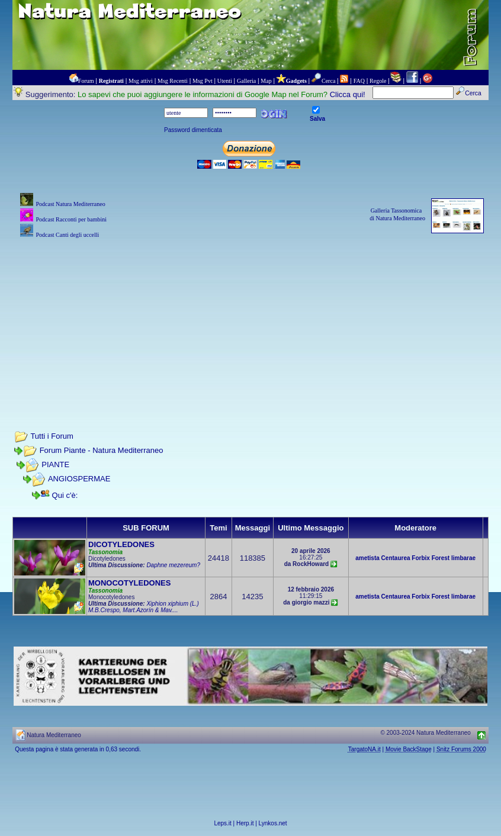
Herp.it (244, 823)
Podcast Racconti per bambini (71, 219)
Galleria (246, 81)
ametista (367, 558)
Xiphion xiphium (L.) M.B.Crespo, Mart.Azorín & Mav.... (143, 606)
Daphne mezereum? (173, 565)
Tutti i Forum (51, 436)
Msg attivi (141, 81)
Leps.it (222, 823)
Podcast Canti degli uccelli (67, 234)
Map (266, 81)
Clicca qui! (347, 94)
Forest (441, 558)
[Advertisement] (250, 324)
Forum (86, 81)
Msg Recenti (173, 81)
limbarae (463, 558)
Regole (378, 81)
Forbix (421, 558)
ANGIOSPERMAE (79, 478)
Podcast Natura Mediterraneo (70, 204)
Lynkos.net (273, 823)
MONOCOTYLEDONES (129, 582)
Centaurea (395, 558)
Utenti (224, 81)
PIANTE (55, 464)
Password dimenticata (193, 130)
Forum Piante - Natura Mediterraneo (101, 450)
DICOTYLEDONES (121, 544)
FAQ (359, 81)
